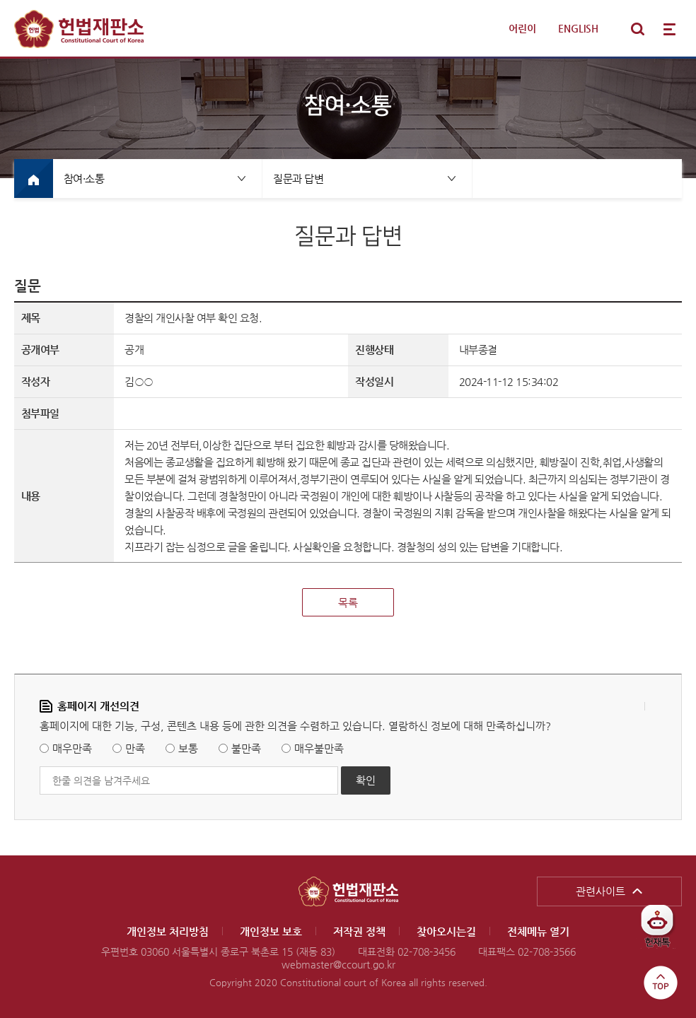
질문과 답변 (298, 178)
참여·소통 (84, 178)
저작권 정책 (359, 931)
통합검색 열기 (637, 29)
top (660, 982)
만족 (135, 748)
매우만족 (72, 748)
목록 (348, 603)
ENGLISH (578, 28)
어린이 (522, 28)
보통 (188, 748)
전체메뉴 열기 (669, 29)
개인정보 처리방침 (168, 931)
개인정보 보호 (271, 931)
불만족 (246, 748)
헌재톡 (662, 931)
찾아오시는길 (446, 931)
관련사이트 (600, 891)
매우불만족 (319, 748)
